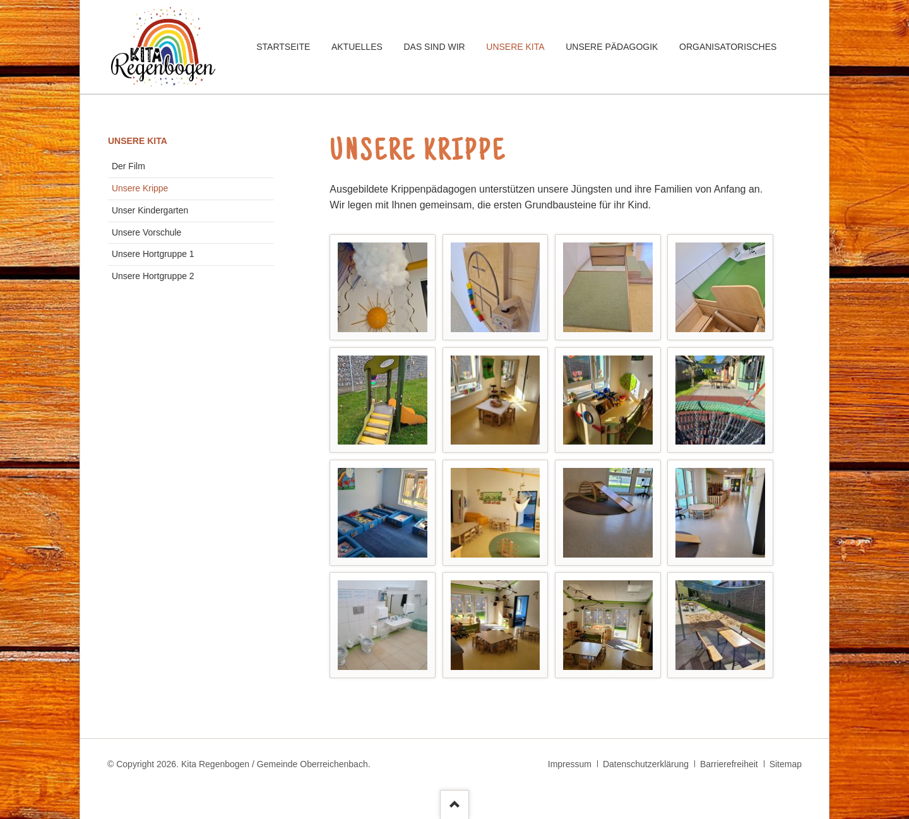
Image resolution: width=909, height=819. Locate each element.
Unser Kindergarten (150, 210)
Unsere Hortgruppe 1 (153, 254)
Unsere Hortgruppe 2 (153, 276)
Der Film (128, 166)
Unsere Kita (137, 141)
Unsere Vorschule (147, 232)
